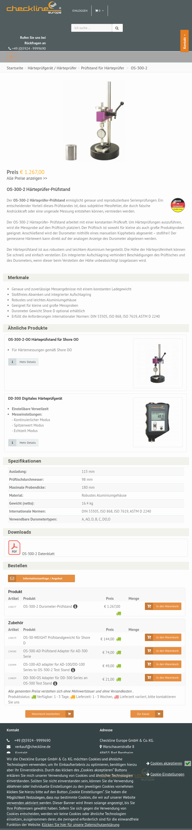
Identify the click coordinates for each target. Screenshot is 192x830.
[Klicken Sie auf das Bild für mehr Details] (23, 362)
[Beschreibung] (75, 607)
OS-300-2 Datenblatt (38, 555)
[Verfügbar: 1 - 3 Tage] (118, 614)
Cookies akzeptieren (171, 763)
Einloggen (80, 10)
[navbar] (11, 57)
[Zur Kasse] (146, 715)
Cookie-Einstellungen (167, 774)
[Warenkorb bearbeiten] (49, 715)
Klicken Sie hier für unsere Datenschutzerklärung (81, 824)
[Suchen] (117, 28)
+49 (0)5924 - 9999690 (27, 43)
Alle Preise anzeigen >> (27, 178)
